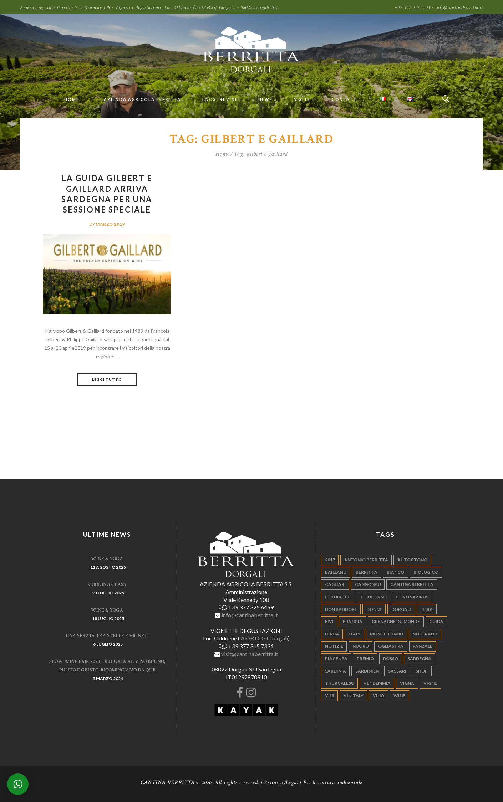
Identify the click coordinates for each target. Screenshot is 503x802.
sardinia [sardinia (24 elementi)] (335, 671)
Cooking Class (107, 584)
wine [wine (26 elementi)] (399, 695)
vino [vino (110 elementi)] (378, 695)
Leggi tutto (107, 379)
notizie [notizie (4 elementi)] (334, 646)
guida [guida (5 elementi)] (436, 621)
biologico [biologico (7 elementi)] (425, 572)
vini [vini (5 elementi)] (329, 695)
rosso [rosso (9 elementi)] (390, 658)
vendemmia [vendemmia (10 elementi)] (377, 683)
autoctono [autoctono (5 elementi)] (412, 559)
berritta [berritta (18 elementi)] (366, 572)
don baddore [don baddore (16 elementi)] (341, 609)
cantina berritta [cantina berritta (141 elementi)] (411, 584)
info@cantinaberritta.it (250, 615)
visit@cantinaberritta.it (249, 653)
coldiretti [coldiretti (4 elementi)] (338, 596)
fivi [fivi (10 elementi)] (329, 621)
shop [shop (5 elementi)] (422, 671)
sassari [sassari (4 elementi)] (397, 671)
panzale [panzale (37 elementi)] (422, 646)
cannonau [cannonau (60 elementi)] (368, 584)
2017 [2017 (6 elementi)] (330, 559)
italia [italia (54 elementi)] (332, 634)
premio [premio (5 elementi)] (365, 658)
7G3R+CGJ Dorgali (264, 638)
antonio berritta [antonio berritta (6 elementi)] (366, 559)
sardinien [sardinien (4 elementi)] (367, 671)
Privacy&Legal (281, 782)
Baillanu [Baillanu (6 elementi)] (335, 572)
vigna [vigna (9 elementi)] (407, 683)
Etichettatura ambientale (332, 782)
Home (222, 154)
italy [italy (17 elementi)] (355, 634)
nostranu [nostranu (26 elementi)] (424, 634)
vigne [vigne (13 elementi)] (430, 683)
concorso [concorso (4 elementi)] (374, 596)
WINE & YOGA (107, 559)
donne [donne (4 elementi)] (374, 609)
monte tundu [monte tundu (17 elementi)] (386, 634)
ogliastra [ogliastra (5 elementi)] (390, 646)
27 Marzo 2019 (107, 224)
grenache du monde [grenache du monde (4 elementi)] (396, 621)
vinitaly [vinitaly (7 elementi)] (354, 695)
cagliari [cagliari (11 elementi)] (335, 584)
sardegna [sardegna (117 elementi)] (419, 658)
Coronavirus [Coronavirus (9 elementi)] (412, 596)
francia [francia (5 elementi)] (352, 621)
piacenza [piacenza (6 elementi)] (336, 658)
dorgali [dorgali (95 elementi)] (401, 609)
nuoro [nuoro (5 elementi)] (360, 646)
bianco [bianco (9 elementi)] (395, 572)
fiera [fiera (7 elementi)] (426, 609)
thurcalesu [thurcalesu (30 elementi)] (339, 683)
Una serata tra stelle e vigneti (107, 636)
